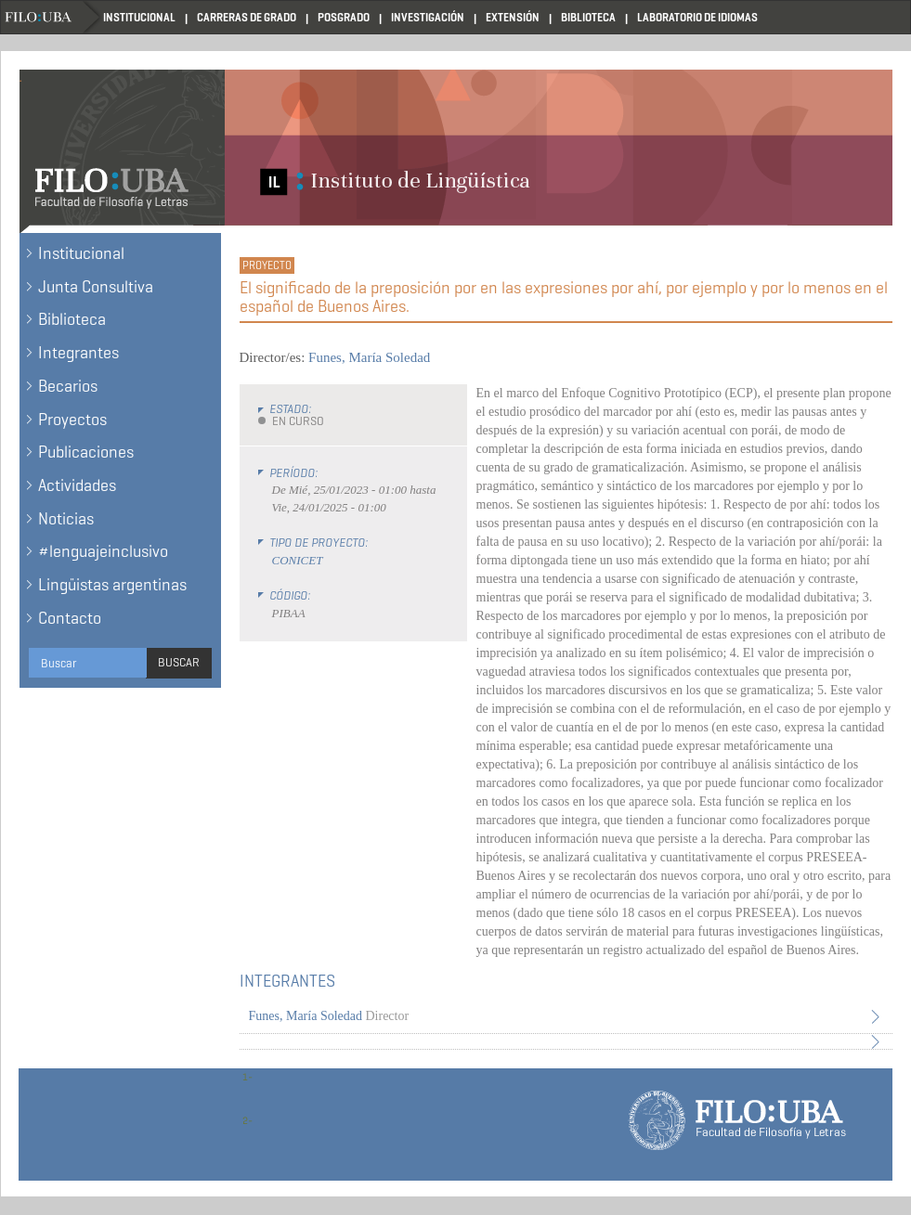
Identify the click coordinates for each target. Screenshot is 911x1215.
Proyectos (72, 419)
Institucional (139, 17)
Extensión (513, 17)
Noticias (66, 519)
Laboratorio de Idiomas (697, 17)
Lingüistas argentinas (112, 585)
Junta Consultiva (95, 287)
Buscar (179, 662)
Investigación (427, 17)
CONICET (297, 560)
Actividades (77, 485)
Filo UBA (52, 17)
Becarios (68, 386)
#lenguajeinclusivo (103, 551)
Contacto (69, 618)
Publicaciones (86, 452)
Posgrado (344, 17)
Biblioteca (588, 17)
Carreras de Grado (246, 17)
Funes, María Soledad (369, 357)
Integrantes (78, 353)
